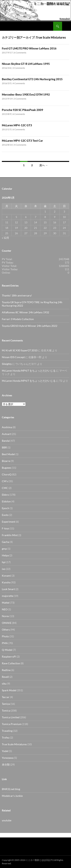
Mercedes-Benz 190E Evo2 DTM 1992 (26, 94)
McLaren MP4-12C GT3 (17, 125)
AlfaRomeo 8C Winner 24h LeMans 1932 (25, 312)
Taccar (5, 697)
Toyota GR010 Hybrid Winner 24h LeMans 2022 (29, 325)
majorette (7, 595)
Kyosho (6, 582)
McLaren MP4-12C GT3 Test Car (22, 140)
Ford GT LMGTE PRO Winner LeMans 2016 (29, 48)
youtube (6, 820)
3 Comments (20, 98)
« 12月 (5, 237)
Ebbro (5, 494)
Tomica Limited (11, 717)
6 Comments (20, 52)
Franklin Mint (10, 535)
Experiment (8, 521)
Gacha (5, 541)
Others (6, 629)
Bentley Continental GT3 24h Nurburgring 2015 (32, 79)
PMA (5, 643)
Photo (5, 636)
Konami (6, 575)
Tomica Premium (12, 724)
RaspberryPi (9, 656)
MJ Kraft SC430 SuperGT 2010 (19, 350)
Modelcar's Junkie (12, 795)
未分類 (6, 764)
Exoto (5, 514)
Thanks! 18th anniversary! (17, 295)
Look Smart (8, 589)
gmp (4, 548)
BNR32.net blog (11, 789)
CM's (5, 481)
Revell (5, 676)
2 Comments (19, 68)
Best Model (8, 454)
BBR (4, 447)
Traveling (7, 730)
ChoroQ (6, 474)
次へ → (43, 165)
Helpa (5, 555)
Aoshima (7, 427)
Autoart (6, 433)
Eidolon (6, 501)
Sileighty (7, 363)
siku (4, 683)
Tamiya (6, 703)
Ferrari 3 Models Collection (18, 319)
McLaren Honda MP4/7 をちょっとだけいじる (29, 370)
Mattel (5, 602)
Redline (6, 670)
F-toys (5, 528)
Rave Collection (11, 663)
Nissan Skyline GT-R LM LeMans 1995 (26, 63)
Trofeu (5, 737)
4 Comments (19, 83)
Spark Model (9, 690)
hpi (4, 562)
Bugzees (6, 467)
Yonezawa (7, 757)
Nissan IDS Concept (13, 357)
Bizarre (6, 460)
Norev (5, 616)
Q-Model (7, 649)
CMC (5, 487)
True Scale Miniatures (14, 744)
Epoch (5, 508)
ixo (3, 568)
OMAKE (7, 622)
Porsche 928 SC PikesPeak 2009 (22, 109)
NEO (4, 609)
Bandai (6, 440)
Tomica (6, 710)
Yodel (5, 751)
